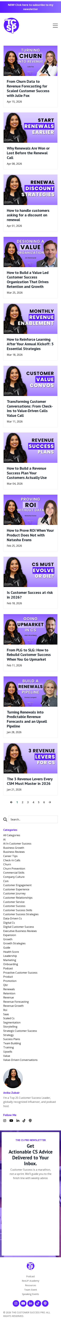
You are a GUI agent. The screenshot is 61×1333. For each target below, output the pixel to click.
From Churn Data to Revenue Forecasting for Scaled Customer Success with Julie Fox (28, 88)
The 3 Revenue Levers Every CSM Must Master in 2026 (29, 781)
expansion (9, 935)
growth (7, 939)
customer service (14, 902)
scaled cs (8, 1018)
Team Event (30, 1289)
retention (9, 993)
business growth (13, 848)
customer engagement (17, 885)
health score (11, 952)
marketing (9, 960)
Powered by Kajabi (30, 1324)
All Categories (11, 835)
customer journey (14, 893)
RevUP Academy (30, 1280)
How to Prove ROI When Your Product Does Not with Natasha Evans (30, 535)
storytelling (10, 1026)
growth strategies (14, 943)
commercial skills (13, 872)
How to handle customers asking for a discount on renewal (28, 215)
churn (7, 864)
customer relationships (18, 897)
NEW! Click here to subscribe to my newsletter (30, 7)
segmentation (11, 1022)
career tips (10, 856)
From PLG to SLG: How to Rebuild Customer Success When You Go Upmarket (29, 655)
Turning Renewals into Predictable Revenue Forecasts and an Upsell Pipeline (27, 719)
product (8, 976)
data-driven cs (12, 918)
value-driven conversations (20, 1060)
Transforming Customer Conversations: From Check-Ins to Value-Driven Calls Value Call (30, 408)
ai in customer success (17, 843)
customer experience (16, 889)
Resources (30, 1285)
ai (4, 839)
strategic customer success (20, 1031)
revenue (8, 997)
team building (12, 1043)
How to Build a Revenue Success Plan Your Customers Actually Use (27, 473)
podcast (8, 968)
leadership (10, 956)
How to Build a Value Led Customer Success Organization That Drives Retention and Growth (28, 279)
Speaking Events (30, 1294)
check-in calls (11, 860)
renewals (9, 989)
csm (5, 881)
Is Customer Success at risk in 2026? (30, 595)
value (6, 1056)
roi (5, 1010)
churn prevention (14, 868)
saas (6, 1014)
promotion (9, 981)
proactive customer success (20, 972)
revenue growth (13, 1006)
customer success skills (17, 910)
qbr (5, 985)
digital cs (9, 922)
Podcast (30, 1276)
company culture (14, 877)
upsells (7, 1051)
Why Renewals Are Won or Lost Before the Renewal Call (28, 153)
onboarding (10, 964)
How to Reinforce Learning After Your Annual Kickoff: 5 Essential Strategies (30, 344)
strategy (8, 1035)
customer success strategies (21, 914)
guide (6, 947)
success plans (11, 1039)
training (8, 1047)
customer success (14, 906)
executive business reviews (20, 931)
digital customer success (18, 927)
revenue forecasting (16, 1001)
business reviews (14, 852)
